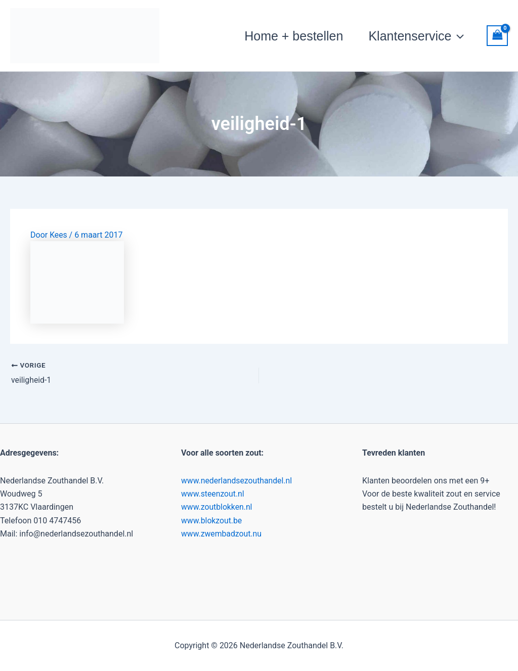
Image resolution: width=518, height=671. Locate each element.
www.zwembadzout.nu (222, 534)
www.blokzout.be (212, 520)
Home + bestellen (293, 36)
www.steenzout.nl (213, 494)
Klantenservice (416, 36)
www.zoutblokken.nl (217, 507)
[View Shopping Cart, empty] (497, 35)
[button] (457, 36)
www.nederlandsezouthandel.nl (237, 480)
